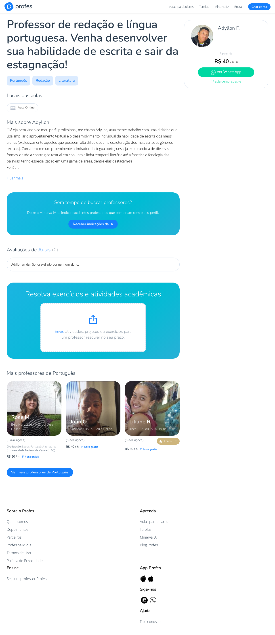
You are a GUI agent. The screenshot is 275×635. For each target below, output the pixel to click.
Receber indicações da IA (93, 224)
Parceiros (14, 537)
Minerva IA (221, 6)
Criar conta (259, 7)
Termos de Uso (19, 552)
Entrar (238, 6)
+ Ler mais (15, 178)
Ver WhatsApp (226, 72)
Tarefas (204, 6)
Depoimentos (17, 529)
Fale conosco (150, 621)
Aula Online (22, 107)
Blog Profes (149, 545)
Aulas (45, 249)
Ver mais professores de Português (40, 472)
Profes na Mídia (19, 545)
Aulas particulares (181, 6)
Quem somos (17, 521)
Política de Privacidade (25, 560)
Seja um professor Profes (26, 578)
